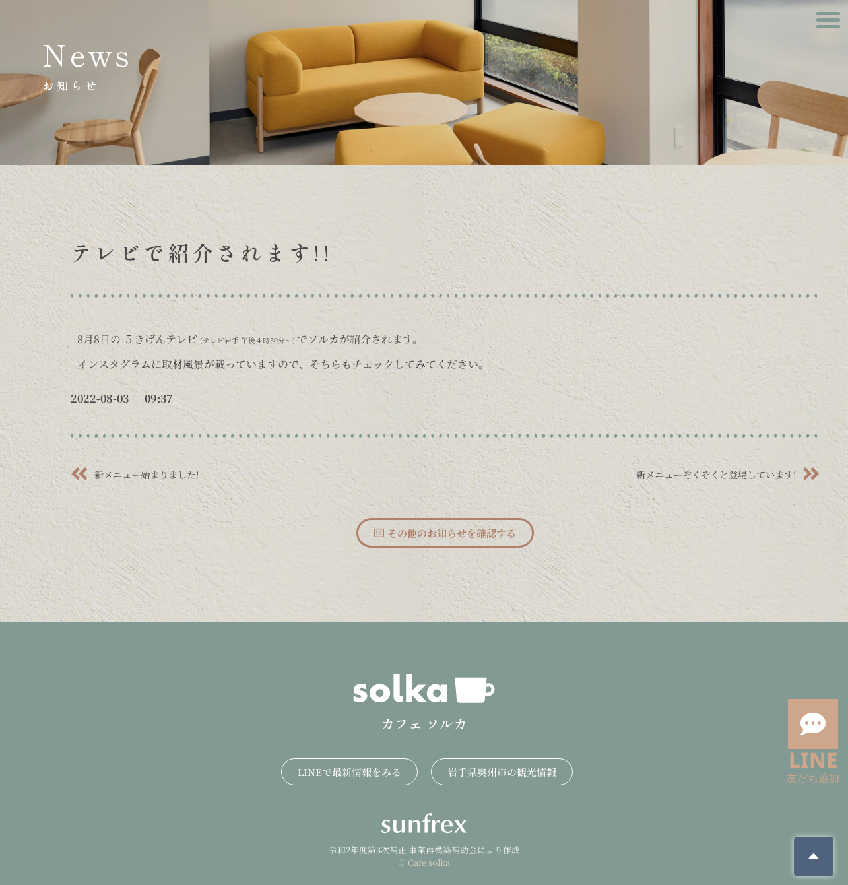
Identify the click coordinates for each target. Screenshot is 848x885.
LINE (813, 759)
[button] (828, 20)
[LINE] (813, 724)
